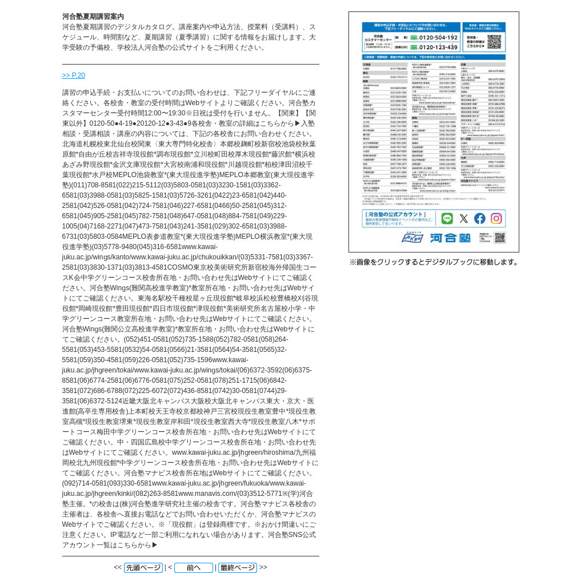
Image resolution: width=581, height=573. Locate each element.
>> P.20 (74, 75)
